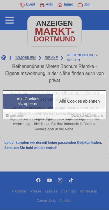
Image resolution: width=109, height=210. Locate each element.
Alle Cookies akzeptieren (28, 101)
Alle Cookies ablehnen (79, 101)
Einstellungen (15, 115)
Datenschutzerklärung (87, 115)
